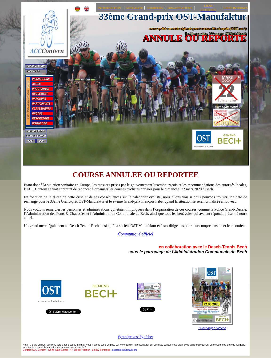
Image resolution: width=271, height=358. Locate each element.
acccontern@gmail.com (124, 350)
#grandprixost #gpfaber (135, 337)
